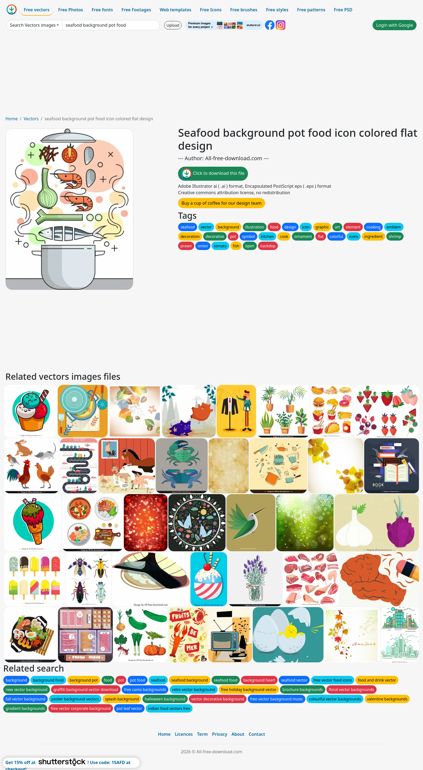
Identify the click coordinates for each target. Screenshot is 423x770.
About (237, 734)
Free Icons (210, 10)
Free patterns (311, 10)
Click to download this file (213, 174)
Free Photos (70, 10)
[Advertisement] (211, 75)
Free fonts (102, 10)
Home (11, 119)
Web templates (175, 10)
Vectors (31, 119)
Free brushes (243, 10)
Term (202, 734)
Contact (257, 734)
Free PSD (343, 10)
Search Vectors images (33, 25)
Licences (184, 734)
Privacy (219, 734)
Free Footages (136, 10)
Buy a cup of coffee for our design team (222, 203)
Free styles (277, 10)
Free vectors (36, 10)
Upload (172, 25)
